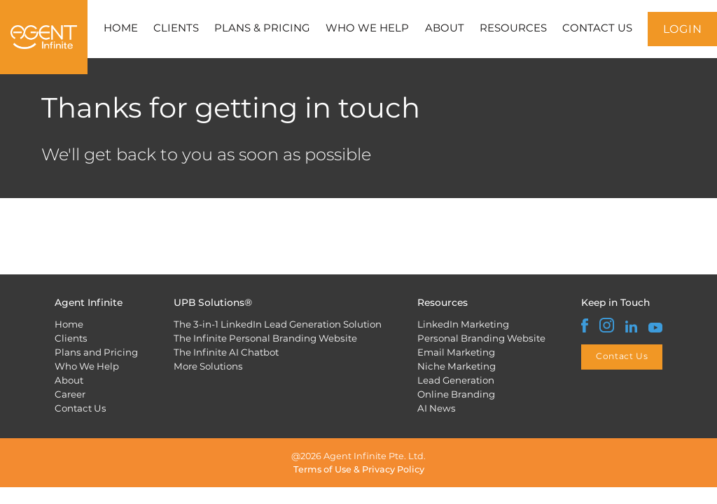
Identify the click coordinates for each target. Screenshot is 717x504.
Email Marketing (456, 352)
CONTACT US (597, 28)
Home (69, 324)
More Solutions (208, 366)
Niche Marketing (456, 366)
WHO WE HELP (367, 28)
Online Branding (456, 394)
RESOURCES (513, 28)
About (69, 380)
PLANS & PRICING (262, 28)
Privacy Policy (393, 469)
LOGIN (682, 29)
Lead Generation (455, 380)
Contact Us (80, 408)
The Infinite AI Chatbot (226, 352)
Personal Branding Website (481, 338)
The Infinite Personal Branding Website (265, 338)
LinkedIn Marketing (463, 324)
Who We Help (87, 366)
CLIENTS (176, 28)
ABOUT (444, 28)
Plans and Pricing (96, 352)
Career (70, 394)
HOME (121, 28)
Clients (71, 338)
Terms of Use (322, 469)
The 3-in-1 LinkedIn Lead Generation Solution (278, 324)
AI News (436, 408)
